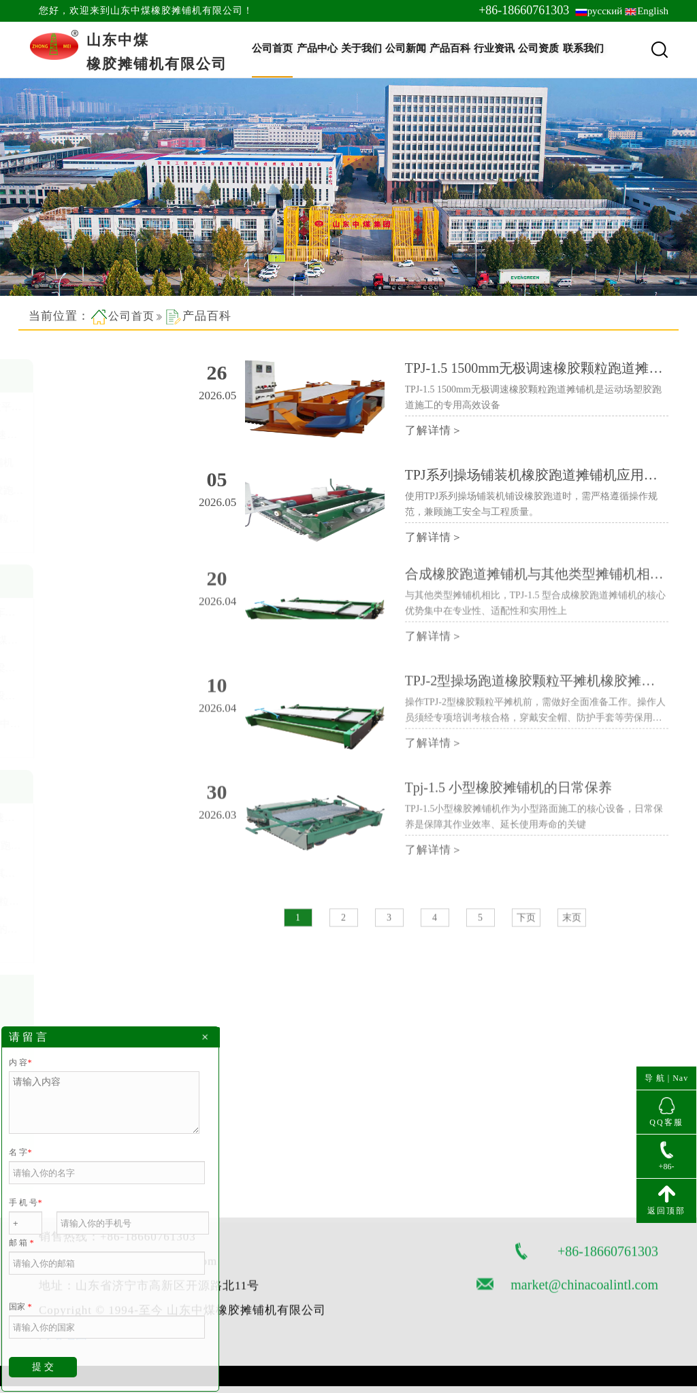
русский (604, 10)
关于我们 (361, 48)
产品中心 (317, 48)
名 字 (20, 1152)
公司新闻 (405, 48)
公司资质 (538, 48)
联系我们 (583, 48)
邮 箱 (21, 1242)
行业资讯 (494, 48)
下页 (526, 931)
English (652, 10)
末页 (571, 931)
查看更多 (62, 540)
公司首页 (272, 48)
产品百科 (449, 48)
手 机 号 (25, 1202)
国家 (20, 1306)
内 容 (20, 1062)
